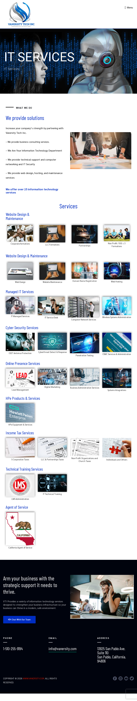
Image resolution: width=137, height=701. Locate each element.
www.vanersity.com (33, 678)
